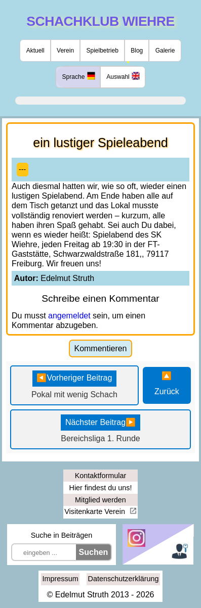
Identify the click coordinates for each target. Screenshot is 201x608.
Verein (65, 50)
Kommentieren (100, 348)
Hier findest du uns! (100, 488)
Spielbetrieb (102, 50)
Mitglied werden (100, 500)
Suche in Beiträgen (62, 535)
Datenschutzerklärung (123, 579)
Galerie (165, 50)
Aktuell (35, 50)
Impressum (60, 579)
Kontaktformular (101, 476)
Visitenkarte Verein (95, 511)
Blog (137, 50)
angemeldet (69, 315)
